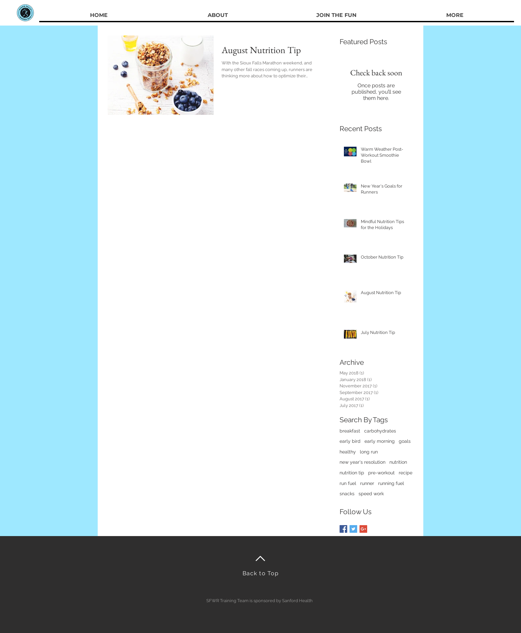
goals (405, 441)
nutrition (398, 462)
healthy (348, 451)
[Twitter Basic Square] (353, 529)
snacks (347, 493)
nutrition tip (352, 472)
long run (369, 451)
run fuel (348, 483)
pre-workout (381, 472)
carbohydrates (380, 431)
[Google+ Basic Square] (363, 529)
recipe (405, 472)
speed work (371, 493)
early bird (350, 441)
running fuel (391, 483)
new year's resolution (362, 462)
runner (367, 483)
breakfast (350, 431)
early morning (380, 441)
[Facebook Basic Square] (343, 529)
